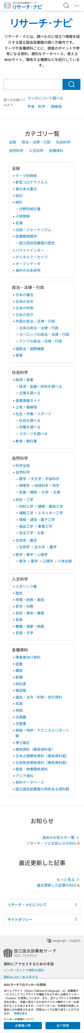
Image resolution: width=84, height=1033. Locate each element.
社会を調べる (30, 420)
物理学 (24, 485)
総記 (19, 195)
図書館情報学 (26, 236)
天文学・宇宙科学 (45, 478)
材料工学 (26, 506)
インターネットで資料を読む (24, 970)
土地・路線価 (26, 407)
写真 (19, 703)
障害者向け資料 (28, 657)
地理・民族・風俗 (29, 599)
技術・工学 (24, 499)
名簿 (19, 223)
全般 (13, 142)
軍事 (19, 355)
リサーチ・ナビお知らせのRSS (53, 843)
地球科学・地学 (46, 485)
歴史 (19, 593)
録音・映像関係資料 (31, 769)
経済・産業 (24, 379)
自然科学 (16, 150)
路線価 (56, 106)
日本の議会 (24, 294)
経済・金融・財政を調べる (40, 386)
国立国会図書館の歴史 (37, 242)
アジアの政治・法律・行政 (40, 341)
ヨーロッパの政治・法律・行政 (44, 334)
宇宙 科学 (36, 106)
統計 (19, 202)
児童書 (20, 723)
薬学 (34, 561)
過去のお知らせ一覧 (61, 837)
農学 (53, 546)
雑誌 (19, 670)
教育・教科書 (26, 441)
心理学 (47, 561)
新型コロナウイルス (31, 182)
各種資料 (56, 150)
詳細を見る (20, 1013)
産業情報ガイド (28, 400)
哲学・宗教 (24, 606)
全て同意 (62, 1025)
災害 (56, 492)
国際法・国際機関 (29, 348)
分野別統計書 (30, 208)
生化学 (39, 546)
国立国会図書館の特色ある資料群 (42, 789)
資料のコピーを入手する (21, 977)
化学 (45, 492)
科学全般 (22, 465)
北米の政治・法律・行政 (38, 327)
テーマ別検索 (26, 175)
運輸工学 (26, 512)
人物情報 (22, 216)
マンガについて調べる (45, 98)
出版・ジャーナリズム (33, 229)
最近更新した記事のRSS (58, 885)
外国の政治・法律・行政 (35, 321)
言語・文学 (24, 632)
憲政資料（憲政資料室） (35, 749)
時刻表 (20, 683)
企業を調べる (30, 392)
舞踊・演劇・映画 (29, 626)
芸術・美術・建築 (29, 613)
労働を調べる (30, 427)
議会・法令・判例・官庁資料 (38, 697)
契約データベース (29, 782)
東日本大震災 (26, 188)
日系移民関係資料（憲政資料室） (42, 762)
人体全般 (65, 561)
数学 (22, 478)
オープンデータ (28, 263)
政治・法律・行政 (36, 142)
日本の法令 (24, 301)
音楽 (19, 619)
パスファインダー (29, 250)
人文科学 (36, 150)
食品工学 (26, 526)
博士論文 (22, 742)
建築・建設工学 (50, 506)
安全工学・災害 (31, 532)
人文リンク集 (26, 586)
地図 (19, 710)
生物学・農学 (26, 540)
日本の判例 (24, 307)
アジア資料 (24, 775)
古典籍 (20, 717)
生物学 (24, 546)
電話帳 (20, 690)
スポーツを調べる (33, 433)
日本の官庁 (24, 314)
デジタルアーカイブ (31, 257)
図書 (19, 663)
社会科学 (63, 142)
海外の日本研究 (28, 270)
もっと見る (68, 879)
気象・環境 (28, 492)
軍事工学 (45, 526)
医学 (22, 561)
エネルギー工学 (50, 512)
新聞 (19, 677)
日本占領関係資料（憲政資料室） (42, 755)
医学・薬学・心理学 (31, 554)
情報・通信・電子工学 (37, 519)
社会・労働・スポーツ (33, 413)
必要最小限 (23, 1025)
